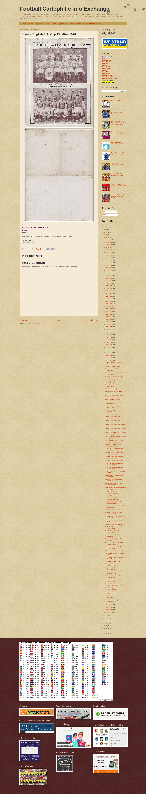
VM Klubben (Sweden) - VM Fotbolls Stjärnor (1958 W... (115, 572)
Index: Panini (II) (107, 68)
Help (47, 24)
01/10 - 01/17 (109, 609)
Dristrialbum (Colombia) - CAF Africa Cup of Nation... (115, 600)
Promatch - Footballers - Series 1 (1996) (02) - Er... (114, 457)
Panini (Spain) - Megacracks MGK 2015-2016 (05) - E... (114, 527)
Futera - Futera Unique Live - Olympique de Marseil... (113, 417)
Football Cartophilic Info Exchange (64, 9)
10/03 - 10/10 (109, 270)
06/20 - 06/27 (109, 309)
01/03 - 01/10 (109, 612)
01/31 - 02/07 (109, 360)
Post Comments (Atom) (33, 323)
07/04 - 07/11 (109, 303)
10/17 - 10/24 (109, 265)
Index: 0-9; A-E (106, 60)
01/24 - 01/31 (109, 604)
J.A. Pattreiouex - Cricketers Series (114, 551)
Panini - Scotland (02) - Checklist (114, 524)
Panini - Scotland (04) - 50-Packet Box (115, 389)
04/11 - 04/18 (109, 334)
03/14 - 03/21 (109, 344)
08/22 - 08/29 (109, 286)
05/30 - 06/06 (109, 316)
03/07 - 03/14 (109, 347)
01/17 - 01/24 (109, 607)
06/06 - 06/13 (109, 314)
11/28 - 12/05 (109, 250)
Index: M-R (105, 65)
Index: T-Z (105, 71)
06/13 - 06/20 (109, 311)
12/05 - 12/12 (109, 247)
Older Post (94, 320)
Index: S (104, 70)
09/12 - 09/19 (109, 278)
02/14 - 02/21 (109, 355)
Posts (105, 211)
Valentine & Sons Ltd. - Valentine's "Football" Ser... (114, 535)
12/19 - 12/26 (109, 242)
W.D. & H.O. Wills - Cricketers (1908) (115, 460)
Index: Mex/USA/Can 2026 (109, 78)
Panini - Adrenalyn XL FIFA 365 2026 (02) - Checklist (118, 164)
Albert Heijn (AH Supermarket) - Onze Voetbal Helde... (115, 381)
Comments (107, 215)
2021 (105, 237)
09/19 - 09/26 (109, 275)
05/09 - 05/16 (109, 324)
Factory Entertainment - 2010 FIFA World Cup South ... (114, 543)
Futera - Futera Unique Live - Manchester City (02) (113, 421)
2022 (105, 235)
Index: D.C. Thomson (108, 62)
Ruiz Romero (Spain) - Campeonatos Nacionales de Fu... (115, 506)
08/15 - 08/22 (109, 288)
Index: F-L (105, 63)
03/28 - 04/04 (109, 339)
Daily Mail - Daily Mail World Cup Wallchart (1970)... (114, 453)
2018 (105, 620)
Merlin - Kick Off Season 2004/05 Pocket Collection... (114, 406)
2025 (105, 227)
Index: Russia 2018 (107, 77)
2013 (105, 633)
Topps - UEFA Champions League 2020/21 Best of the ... (114, 463)
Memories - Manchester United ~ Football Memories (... (114, 479)
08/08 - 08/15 (109, 291)
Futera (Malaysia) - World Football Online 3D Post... (114, 576)
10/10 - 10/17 (109, 268)
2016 (105, 626)
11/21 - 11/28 (109, 252)
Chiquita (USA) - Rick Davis (112, 561)
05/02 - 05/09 (109, 327)
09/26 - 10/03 (109, 273)
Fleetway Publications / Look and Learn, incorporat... (114, 564)
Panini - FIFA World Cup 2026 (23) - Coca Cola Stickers (117, 196)
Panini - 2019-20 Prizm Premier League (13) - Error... (113, 445)
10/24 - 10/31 (109, 262)
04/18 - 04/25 (109, 332)
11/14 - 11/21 (109, 255)
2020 (105, 615)
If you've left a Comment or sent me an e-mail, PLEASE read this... (80, 24)
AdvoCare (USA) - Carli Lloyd (113, 399)
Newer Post (24, 320)
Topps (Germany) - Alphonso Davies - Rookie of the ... (115, 385)
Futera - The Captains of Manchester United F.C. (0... (115, 592)
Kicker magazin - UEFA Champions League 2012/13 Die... (114, 498)
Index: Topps (106, 73)
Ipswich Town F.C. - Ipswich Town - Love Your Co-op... (114, 580)
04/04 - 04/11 (109, 337)
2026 (105, 224)
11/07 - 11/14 (109, 257)
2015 (105, 628)
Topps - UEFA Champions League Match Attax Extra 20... (114, 449)
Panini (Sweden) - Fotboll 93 (112, 366)
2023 (105, 232)
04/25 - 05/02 (109, 329)
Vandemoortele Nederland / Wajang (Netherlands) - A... (114, 490)
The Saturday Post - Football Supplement (112, 369)
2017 (105, 623)
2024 (105, 229)
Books (31, 24)
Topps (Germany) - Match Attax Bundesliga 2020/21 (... (113, 521)
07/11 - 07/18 (109, 301)
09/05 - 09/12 (109, 280)
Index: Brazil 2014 (107, 75)
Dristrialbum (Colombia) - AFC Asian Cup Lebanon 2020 (114, 502)
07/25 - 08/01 (109, 296)
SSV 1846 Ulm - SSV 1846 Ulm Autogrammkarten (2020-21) (113, 484)
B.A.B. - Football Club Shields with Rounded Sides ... (114, 396)
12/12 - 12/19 (109, 244)
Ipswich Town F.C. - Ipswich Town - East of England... (114, 547)
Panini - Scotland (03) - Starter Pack (114, 414)
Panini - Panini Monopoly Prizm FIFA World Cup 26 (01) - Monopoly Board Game (118, 123)
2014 (105, 631)
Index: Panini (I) (106, 66)
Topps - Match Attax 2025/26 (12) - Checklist (117, 143)
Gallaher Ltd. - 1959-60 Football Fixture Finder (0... (113, 513)
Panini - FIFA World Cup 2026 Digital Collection (117, 132)
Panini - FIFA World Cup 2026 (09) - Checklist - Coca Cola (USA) (118, 186)
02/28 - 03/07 (109, 350)
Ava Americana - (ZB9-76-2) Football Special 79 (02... (115, 410)
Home (24, 24)
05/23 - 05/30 (109, 319)
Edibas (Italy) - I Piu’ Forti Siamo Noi (114, 509)
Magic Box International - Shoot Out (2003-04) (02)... (114, 596)
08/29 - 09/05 (109, 283)
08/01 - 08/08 (109, 293)
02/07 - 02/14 (109, 357)
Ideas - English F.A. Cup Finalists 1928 (115, 487)
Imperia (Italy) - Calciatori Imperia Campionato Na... (114, 475)
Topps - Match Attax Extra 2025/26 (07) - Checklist (118, 153)
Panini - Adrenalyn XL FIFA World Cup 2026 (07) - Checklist (118, 112)
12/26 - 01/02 (109, 239)
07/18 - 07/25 (109, 298)
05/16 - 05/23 (109, 321)
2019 (105, 618)
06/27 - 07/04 (109, 306)
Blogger (76, 789)
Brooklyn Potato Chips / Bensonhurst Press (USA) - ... (115, 531)
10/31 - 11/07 (109, 260)
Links (54, 24)
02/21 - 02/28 (109, 352)
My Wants (39, 24)
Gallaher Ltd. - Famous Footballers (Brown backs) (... (114, 402)
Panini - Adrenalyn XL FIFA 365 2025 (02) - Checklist (118, 174)
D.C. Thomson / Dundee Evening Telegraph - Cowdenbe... (114, 441)
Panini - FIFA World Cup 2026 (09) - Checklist (117, 101)
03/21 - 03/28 (109, 342)
